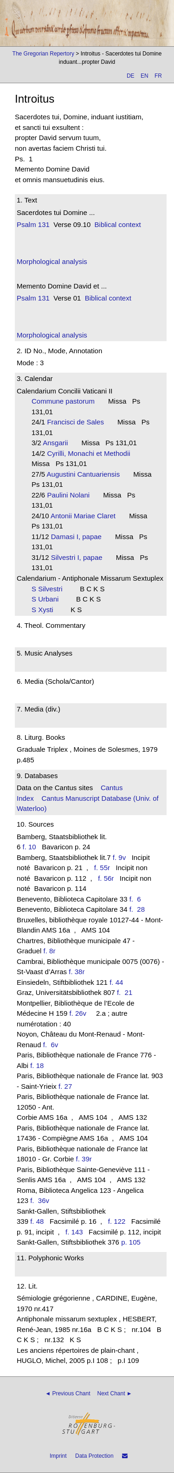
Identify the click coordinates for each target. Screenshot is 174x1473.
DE (131, 76)
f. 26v (77, 1013)
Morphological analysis (52, 261)
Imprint (58, 1456)
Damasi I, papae (79, 536)
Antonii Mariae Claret (86, 516)
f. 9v (119, 857)
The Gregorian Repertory (43, 53)
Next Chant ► (114, 1393)
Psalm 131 (33, 224)
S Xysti (45, 610)
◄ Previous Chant (67, 1393)
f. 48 (37, 1221)
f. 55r (102, 868)
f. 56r (106, 878)
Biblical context (118, 224)
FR (158, 76)
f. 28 (139, 909)
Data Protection (94, 1456)
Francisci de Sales (78, 422)
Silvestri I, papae (79, 557)
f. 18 (37, 1065)
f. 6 (137, 899)
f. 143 (74, 1232)
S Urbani (48, 599)
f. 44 (116, 982)
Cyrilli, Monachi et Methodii (91, 453)
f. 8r (50, 951)
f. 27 (65, 1086)
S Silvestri (50, 589)
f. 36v (41, 1200)
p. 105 (131, 1242)
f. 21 (126, 992)
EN (144, 76)
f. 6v (52, 1045)
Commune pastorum (66, 401)
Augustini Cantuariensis (86, 474)
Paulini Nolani (71, 495)
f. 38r (76, 972)
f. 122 (117, 1221)
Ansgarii (58, 443)
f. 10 (29, 847)
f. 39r (84, 1159)
